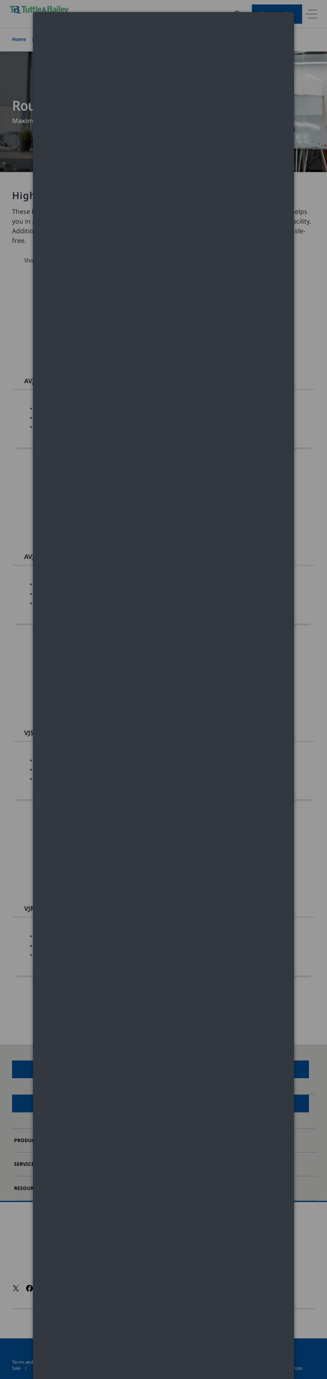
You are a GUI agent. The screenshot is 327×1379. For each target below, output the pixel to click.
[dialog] (163, 42)
